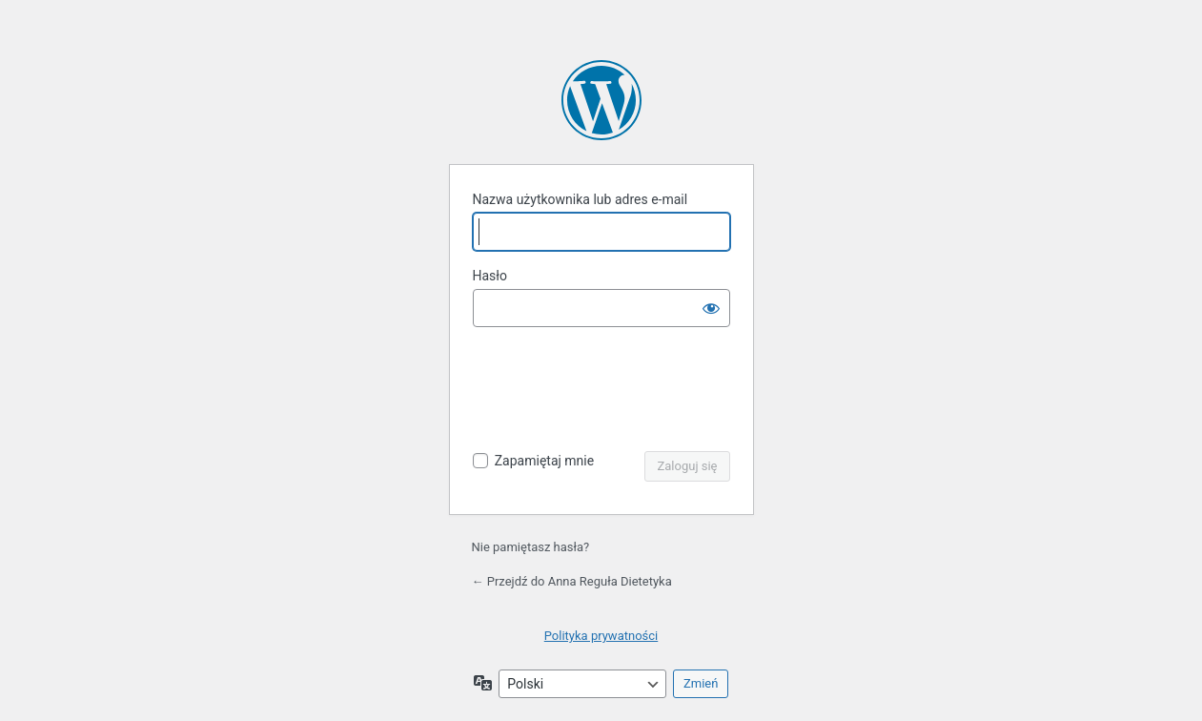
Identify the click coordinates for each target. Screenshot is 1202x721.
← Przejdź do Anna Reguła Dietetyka (572, 581)
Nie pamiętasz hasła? (531, 547)
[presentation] (603, 391)
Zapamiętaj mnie (544, 460)
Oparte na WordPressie (601, 100)
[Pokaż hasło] (711, 308)
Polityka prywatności (601, 635)
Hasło (490, 275)
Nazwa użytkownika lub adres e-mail (580, 199)
